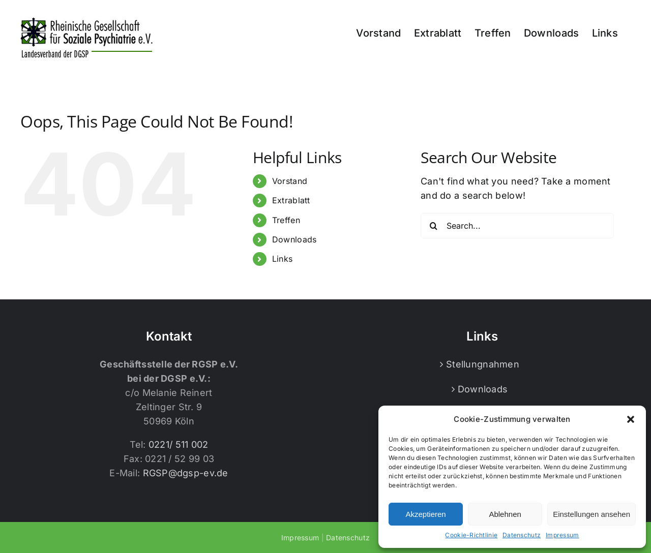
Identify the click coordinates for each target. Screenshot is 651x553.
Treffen (286, 220)
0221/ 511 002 (179, 444)
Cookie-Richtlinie (471, 535)
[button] (631, 419)
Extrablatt (291, 200)
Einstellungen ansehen (591, 514)
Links (282, 259)
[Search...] (517, 225)
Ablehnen (505, 514)
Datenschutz (521, 535)
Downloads (294, 239)
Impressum (562, 535)
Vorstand (289, 181)
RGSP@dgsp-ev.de (185, 473)
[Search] (433, 225)
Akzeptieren (425, 514)
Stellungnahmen (482, 364)
